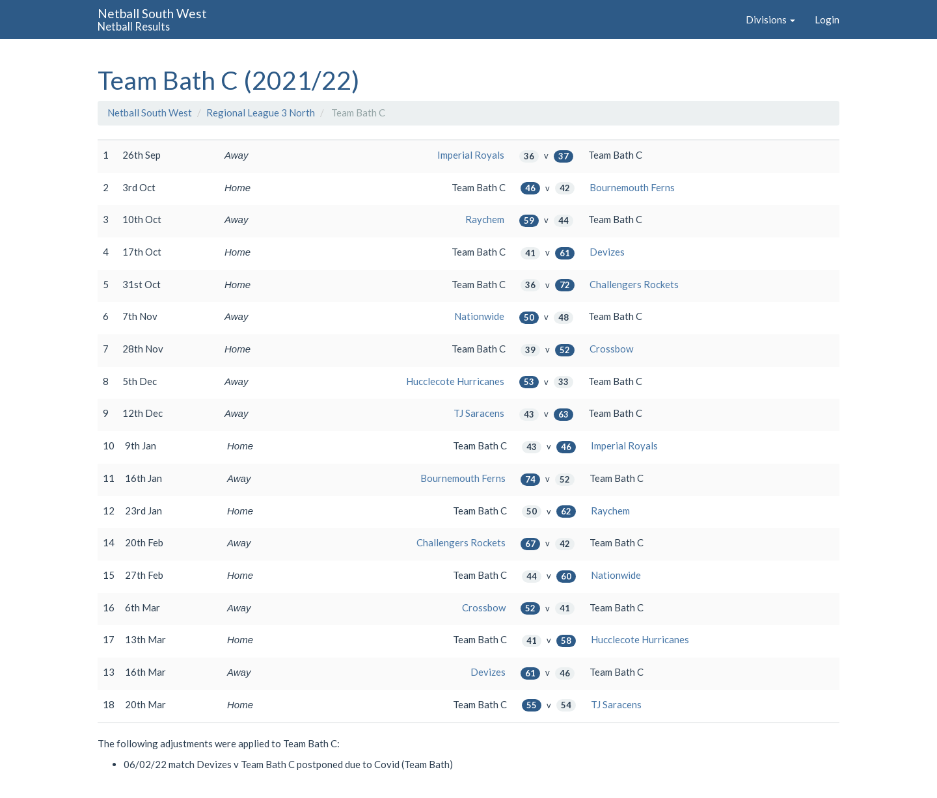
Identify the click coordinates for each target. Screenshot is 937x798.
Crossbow (611, 348)
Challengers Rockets (634, 284)
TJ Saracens (479, 413)
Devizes (607, 252)
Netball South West (149, 112)
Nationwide (479, 316)
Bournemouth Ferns (632, 187)
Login (827, 19)
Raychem (484, 219)
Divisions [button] (770, 19)
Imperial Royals (470, 155)
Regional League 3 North (260, 112)
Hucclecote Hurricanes (455, 381)
